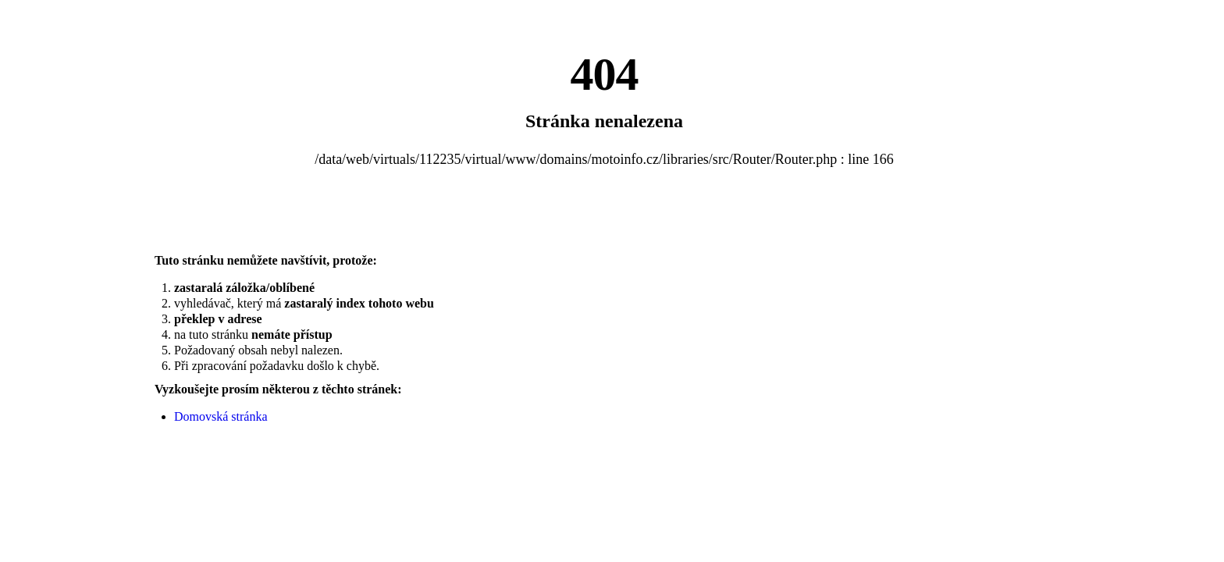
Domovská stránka (221, 416)
